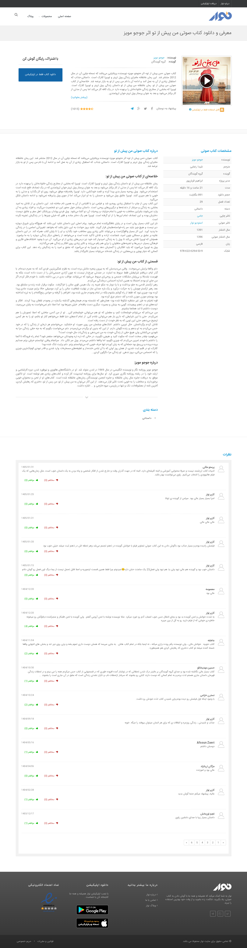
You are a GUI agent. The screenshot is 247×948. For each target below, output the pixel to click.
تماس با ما (151, 900)
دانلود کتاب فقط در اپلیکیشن (40, 74)
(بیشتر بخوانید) (79, 98)
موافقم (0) (31, 480)
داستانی (149, 418)
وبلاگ (29, 16)
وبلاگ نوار (152, 906)
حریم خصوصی (24, 941)
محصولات (46, 16)
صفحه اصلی (63, 16)
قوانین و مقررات (45, 941)
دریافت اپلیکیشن (209, 3)
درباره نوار (225, 3)
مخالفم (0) (51, 480)
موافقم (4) (31, 626)
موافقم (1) (31, 681)
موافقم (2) (31, 654)
